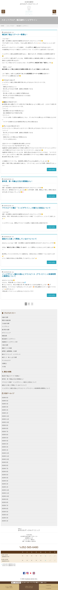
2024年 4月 (5, 477)
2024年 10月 (5, 459)
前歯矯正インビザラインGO (9, 342)
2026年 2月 (5, 410)
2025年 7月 (5, 431)
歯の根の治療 (5, 329)
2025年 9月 (5, 425)
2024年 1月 (5, 487)
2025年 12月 (5, 416)
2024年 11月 (5, 456)
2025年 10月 (5, 422)
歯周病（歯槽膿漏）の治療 (9, 351)
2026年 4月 (5, 403)
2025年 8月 (5, 428)
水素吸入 (4, 363)
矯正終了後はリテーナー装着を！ (15, 34)
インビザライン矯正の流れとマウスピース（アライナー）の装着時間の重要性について (26, 388)
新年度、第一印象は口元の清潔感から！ (17, 181)
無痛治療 (4, 335)
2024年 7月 (5, 468)
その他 (4, 366)
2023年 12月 (5, 490)
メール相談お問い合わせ (10, 587)
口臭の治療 (5, 345)
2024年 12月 (5, 453)
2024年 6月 (5, 471)
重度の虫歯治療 (6, 320)
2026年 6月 (5, 397)
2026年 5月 (5, 400)
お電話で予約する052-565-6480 (29, 587)
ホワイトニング (6, 332)
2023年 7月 (5, 505)
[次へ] (32, 303)
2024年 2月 (5, 484)
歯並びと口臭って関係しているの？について (19, 239)
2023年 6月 (5, 508)
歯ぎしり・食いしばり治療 (9, 357)
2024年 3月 (5, 480)
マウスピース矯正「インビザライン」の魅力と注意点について (26, 208)
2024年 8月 (5, 465)
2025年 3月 (5, 444)
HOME (2, 25)
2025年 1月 (5, 450)
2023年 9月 (5, 499)
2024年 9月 (5, 462)
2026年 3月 (5, 407)
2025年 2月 (5, 447)
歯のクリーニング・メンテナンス (11, 354)
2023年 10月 (5, 496)
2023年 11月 (5, 493)
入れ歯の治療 (5, 323)
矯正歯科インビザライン (23, 25)
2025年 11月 (5, 419)
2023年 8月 (5, 502)
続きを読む (51, 169)
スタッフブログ (10, 25)
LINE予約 (48, 588)
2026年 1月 (5, 413)
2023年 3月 (5, 517)
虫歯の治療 (5, 317)
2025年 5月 (5, 437)
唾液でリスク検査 (7, 348)
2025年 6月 (5, 434)
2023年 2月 (5, 521)
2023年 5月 (5, 511)
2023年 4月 (5, 514)
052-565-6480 (29, 547)
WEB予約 (48, 585)
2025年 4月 (5, 440)
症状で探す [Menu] (54, 11)
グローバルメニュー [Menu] (3, 11)
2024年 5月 (5, 474)
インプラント (5, 326)
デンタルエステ (6, 360)
